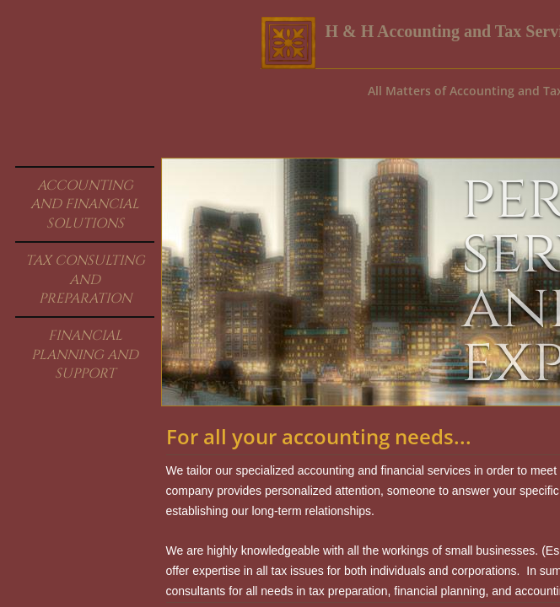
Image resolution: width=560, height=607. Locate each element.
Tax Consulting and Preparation (85, 279)
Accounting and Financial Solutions (84, 204)
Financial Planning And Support (84, 354)
